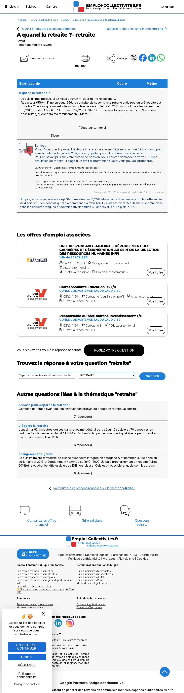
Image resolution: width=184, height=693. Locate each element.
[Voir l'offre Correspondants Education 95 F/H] (92, 295)
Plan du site (126, 535)
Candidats (165, 7)
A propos (109, 535)
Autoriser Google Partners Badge (92, 683)
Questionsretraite (142, 499)
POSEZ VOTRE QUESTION (114, 350)
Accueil (22, 20)
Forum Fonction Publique (44, 20)
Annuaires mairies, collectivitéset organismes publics (35, 582)
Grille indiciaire (92, 497)
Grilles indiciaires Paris (90, 556)
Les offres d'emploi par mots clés (37, 550)
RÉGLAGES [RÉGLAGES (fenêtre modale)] (27, 665)
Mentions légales (97, 531)
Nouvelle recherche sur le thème (134, 29)
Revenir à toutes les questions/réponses (48, 29)
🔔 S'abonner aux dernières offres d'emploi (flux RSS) (45, 567)
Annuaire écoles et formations (34, 586)
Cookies (142, 535)
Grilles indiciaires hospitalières (95, 550)
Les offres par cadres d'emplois (36, 553)
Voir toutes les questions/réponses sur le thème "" (94, 464)
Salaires (32, 6)
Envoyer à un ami (37, 58)
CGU (133, 531)
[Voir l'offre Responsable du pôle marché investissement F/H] (92, 324)
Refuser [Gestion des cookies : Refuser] (26, 657)
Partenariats (119, 531)
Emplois (12, 6)
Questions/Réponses (89, 583)
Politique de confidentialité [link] (27, 675)
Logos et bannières (69, 531)
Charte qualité (149, 531)
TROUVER (152, 375)
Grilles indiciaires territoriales (94, 547)
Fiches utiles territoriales (91, 580)
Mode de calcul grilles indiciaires (96, 559)
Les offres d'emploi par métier (35, 547)
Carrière (53, 6)
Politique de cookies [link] (26, 684)
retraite (65, 20)
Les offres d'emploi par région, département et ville (45, 558)
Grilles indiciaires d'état (90, 553)
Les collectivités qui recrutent (34, 562)
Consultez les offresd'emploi (41, 499)
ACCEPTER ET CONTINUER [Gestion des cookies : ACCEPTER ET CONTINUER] (26, 647)
